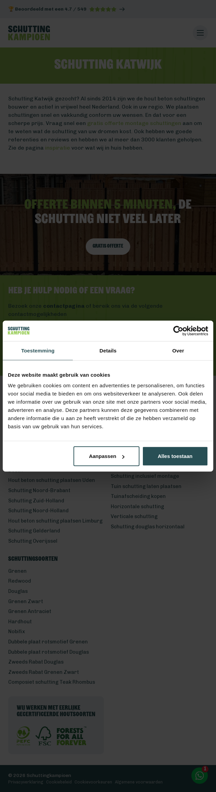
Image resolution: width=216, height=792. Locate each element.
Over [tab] (178, 350)
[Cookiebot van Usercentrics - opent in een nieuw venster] (178, 330)
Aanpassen (106, 456)
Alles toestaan (175, 456)
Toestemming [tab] (38, 350)
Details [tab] (108, 350)
